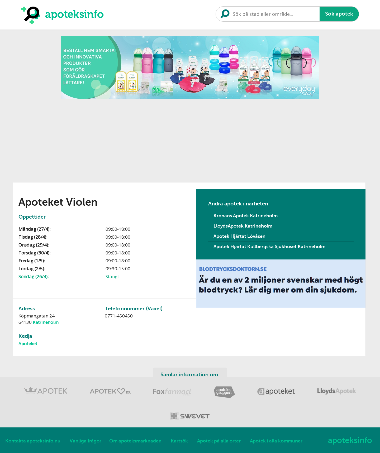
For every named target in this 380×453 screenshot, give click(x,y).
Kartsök (179, 441)
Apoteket (27, 343)
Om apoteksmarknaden (135, 441)
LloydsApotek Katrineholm (242, 226)
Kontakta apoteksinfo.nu (32, 441)
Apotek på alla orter (219, 441)
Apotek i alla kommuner (276, 441)
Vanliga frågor (85, 441)
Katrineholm (46, 322)
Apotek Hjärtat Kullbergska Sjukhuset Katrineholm (269, 246)
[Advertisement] (190, 139)
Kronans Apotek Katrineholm (245, 215)
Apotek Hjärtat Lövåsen (239, 236)
